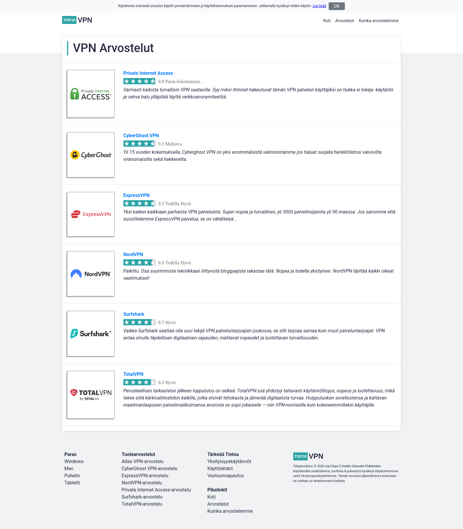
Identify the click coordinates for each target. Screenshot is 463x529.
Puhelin (72, 475)
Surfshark (133, 314)
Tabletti (72, 483)
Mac (69, 468)
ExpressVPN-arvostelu (145, 475)
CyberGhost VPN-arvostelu (149, 468)
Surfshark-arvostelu (142, 497)
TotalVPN (133, 374)
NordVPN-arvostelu (142, 483)
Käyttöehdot (220, 468)
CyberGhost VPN (141, 135)
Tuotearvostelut (138, 454)
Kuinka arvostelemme (379, 20)
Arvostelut (344, 20)
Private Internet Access (148, 73)
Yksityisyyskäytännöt (229, 461)
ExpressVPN (136, 195)
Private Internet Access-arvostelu (156, 490)
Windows (74, 461)
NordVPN (133, 254)
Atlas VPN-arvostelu (143, 461)
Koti (327, 20)
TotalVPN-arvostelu (142, 504)
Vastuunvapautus (225, 475)
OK (337, 6)
